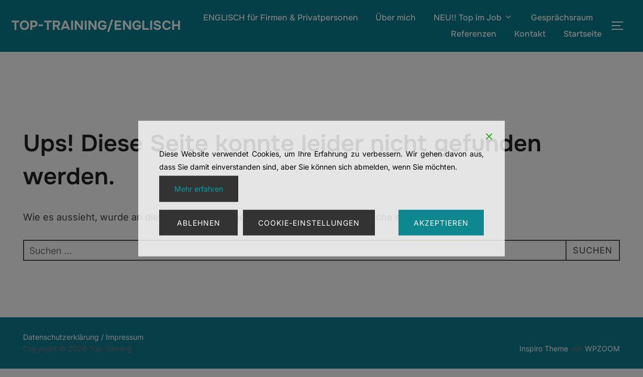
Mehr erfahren (198, 188)
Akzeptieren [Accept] (441, 222)
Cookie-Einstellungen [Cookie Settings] (309, 222)
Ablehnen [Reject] (198, 222)
